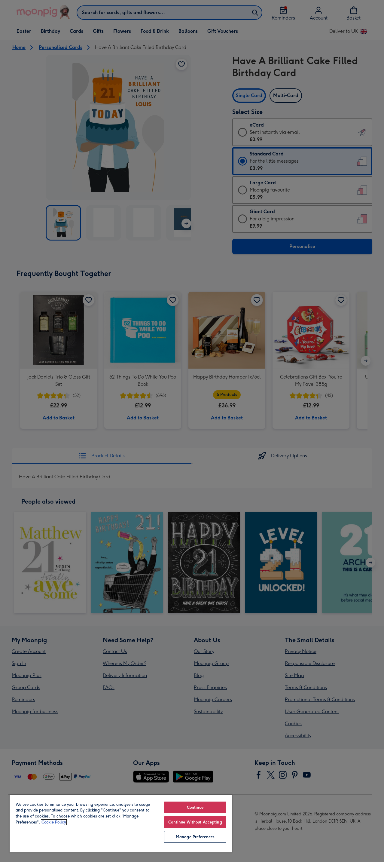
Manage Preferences (195, 837)
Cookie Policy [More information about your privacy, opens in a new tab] (53, 822)
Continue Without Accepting (195, 822)
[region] (121, 823)
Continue (195, 807)
